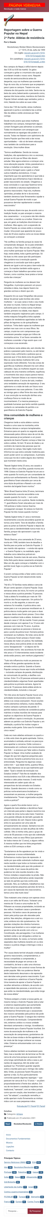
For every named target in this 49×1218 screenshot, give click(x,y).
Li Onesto (38, 1124)
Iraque (35, 1172)
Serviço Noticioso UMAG (15, 1162)
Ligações (10, 1146)
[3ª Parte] (41, 1106)
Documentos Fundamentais (18, 1139)
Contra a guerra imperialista (16, 1192)
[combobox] (17, 1211)
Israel (30, 1187)
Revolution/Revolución (22, 1124)
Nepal (8, 1124)
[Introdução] (22, 1106)
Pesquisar (35, 1211)
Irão (5, 1167)
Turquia (22, 1197)
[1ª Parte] (32, 1106)
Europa (19, 1202)
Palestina (22, 1172)
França (7, 1202)
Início (8, 1135)
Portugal (8, 1172)
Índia (6, 1177)
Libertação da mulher (13, 1187)
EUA (34, 1162)
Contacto (10, 1150)
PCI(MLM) (8, 1197)
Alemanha (35, 1197)
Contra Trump (33, 1202)
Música (9, 1142)
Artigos (19, 1114)
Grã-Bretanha (10, 1182)
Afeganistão (32, 1177)
